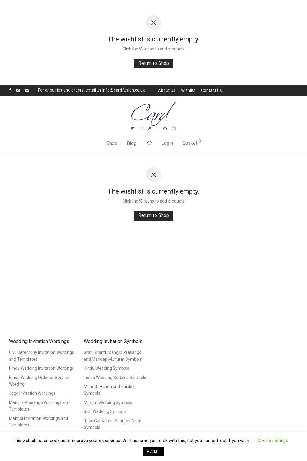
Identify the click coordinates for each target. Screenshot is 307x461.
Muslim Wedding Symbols (108, 402)
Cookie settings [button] (272, 440)
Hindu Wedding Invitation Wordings (41, 368)
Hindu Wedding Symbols (106, 368)
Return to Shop (153, 63)
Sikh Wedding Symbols (105, 411)
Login (167, 143)
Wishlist (188, 90)
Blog (131, 143)
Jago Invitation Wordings (32, 393)
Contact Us (211, 90)
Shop (111, 143)
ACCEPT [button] (153, 451)
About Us (166, 90)
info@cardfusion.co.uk (123, 90)
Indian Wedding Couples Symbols (115, 377)
